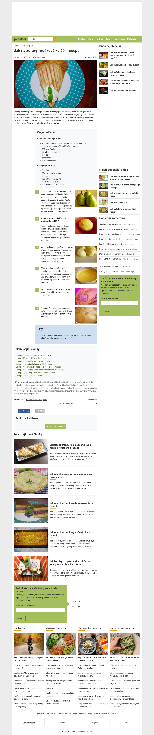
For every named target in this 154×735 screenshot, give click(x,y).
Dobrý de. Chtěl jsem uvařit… (111, 249)
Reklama (67, 713)
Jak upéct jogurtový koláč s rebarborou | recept (35, 373)
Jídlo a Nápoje (27, 46)
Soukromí (98, 713)
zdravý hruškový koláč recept (62, 382)
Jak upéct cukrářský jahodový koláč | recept (34, 355)
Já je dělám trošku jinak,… (109, 267)
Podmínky (87, 713)
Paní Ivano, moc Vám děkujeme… (112, 259)
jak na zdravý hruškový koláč (38, 382)
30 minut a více (39, 57)
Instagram (76, 606)
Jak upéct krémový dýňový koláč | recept (33, 361)
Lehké (16, 57)
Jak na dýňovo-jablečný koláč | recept (32, 358)
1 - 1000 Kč (26, 57)
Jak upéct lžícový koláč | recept (29, 375)
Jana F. (23, 400)
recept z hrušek (20, 394)
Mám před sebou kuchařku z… (111, 254)
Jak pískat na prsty (118, 202)
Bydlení (82, 39)
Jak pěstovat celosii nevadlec (123, 90)
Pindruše (49, 688)
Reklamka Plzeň (85, 731)
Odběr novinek (29, 723)
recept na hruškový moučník (60, 391)
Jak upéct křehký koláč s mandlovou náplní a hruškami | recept (70, 446)
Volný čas (120, 39)
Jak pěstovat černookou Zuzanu (124, 65)
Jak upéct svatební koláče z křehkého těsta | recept (37, 364)
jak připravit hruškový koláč (64, 385)
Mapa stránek (110, 713)
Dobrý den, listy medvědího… (111, 239)
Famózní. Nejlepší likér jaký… (111, 244)
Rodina (99, 39)
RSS (126, 722)
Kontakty (51, 713)
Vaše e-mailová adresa (25, 605)
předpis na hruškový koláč (38, 391)
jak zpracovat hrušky (80, 388)
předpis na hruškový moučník (85, 391)
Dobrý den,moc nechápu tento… (112, 234)
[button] (55, 84)
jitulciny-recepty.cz (57, 628)
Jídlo (90, 39)
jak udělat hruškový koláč (61, 388)
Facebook (76, 601)
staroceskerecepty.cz (90, 628)
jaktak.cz (41, 713)
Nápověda (77, 713)
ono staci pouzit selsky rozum (112, 229)
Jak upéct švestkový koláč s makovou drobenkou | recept (40, 370)
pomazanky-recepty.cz (123, 628)
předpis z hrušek (34, 394)
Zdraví (109, 39)
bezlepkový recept (28, 385)
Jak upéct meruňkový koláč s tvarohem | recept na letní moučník (123, 55)
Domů (16, 46)
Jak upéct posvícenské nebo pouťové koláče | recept (38, 367)
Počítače (131, 39)
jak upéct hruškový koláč (40, 388)
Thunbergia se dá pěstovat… (111, 224)
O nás (59, 713)
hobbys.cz (20, 628)
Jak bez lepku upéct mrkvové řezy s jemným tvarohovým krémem (70, 563)
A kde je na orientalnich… (109, 271)
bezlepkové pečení (45, 385)
